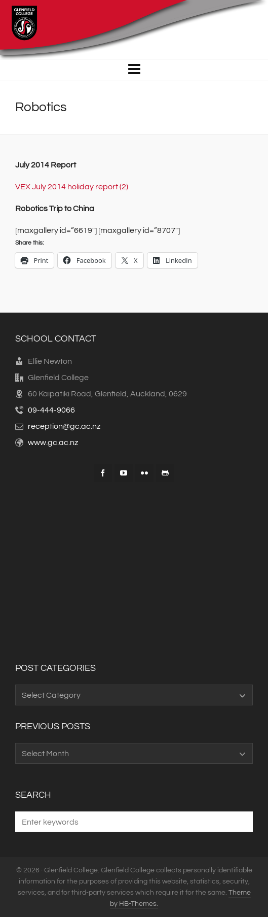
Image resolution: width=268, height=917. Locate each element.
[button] (240, 821)
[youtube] (123, 473)
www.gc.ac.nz (53, 442)
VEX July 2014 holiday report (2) (71, 187)
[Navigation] (134, 70)
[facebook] (103, 473)
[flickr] (144, 473)
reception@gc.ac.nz (64, 426)
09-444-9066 (51, 410)
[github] (165, 473)
